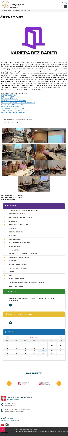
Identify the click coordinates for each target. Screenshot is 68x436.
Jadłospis (12, 235)
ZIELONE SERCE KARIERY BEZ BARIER (13, 108)
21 (25, 350)
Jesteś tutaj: (4, 10)
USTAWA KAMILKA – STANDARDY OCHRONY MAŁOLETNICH (26, 282)
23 (43, 350)
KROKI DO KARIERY (7, 97)
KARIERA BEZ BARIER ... (25, 10)
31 (52, 353)
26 (7, 353)
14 (25, 348)
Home (9, 10)
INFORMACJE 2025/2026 (16, 232)
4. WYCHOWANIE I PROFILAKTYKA (19, 225)
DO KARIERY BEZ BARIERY (9, 99)
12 (7, 348)
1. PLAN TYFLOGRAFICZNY (17, 214)
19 (7, 350)
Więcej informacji (10, 305)
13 (16, 348)
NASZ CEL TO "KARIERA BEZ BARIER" (13, 105)
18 (61, 348)
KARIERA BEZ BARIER (12, 17)
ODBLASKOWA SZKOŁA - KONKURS (19, 257)
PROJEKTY (12, 271)
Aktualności (15, 10)
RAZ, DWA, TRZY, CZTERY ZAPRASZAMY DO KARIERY (18, 103)
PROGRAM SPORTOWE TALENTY (18, 268)
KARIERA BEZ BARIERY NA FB (10, 107)
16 (43, 348)
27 (16, 353)
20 (16, 350)
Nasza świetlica (14, 250)
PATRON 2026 (13, 261)
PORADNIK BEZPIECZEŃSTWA (18, 264)
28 (25, 353)
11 (61, 345)
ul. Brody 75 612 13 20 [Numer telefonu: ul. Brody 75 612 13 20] (11, 409)
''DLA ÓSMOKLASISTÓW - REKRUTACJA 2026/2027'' (24, 210)
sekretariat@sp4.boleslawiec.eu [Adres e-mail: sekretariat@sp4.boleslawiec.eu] (14, 411)
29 (34, 353)
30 (43, 353)
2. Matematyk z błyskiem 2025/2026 (20, 217)
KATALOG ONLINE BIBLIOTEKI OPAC (19, 243)
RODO (10, 275)
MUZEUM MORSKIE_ (15, 246)
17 (52, 348)
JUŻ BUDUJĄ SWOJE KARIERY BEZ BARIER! (15, 110)
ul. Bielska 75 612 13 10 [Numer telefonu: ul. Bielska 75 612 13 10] (23, 409)
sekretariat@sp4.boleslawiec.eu (62, 2)
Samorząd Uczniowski (16, 279)
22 (34, 350)
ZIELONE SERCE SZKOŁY (16, 286)
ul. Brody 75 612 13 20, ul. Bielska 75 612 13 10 (66, 3)
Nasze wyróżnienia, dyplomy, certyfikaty (23, 253)
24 (52, 350)
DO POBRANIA (13, 228)
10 (52, 345)
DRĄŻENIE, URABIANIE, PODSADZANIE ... (14, 112)
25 (61, 350)
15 (34, 348)
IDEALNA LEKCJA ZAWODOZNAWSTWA (13, 101)
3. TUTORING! (13, 221)
